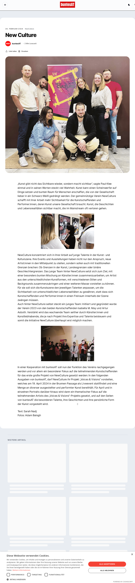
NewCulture (29, 29)
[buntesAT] (13, 43)
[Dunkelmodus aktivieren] (128, 4)
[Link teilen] (11, 51)
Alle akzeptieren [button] (107, 564)
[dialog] (67, 567)
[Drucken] (23, 51)
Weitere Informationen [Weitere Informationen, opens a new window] (21, 570)
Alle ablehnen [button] (107, 570)
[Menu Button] (5, 4)
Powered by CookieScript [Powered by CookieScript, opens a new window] (123, 582)
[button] (46, 579)
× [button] (132, 554)
